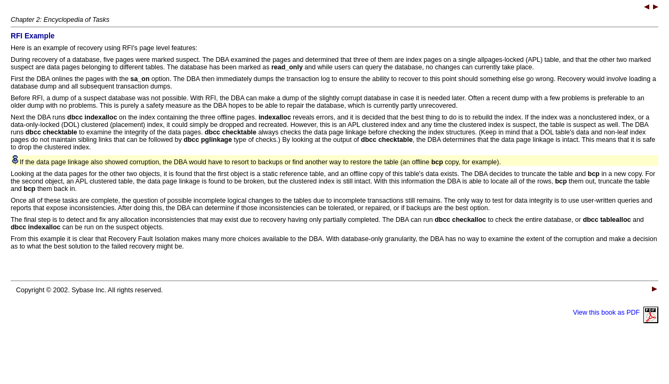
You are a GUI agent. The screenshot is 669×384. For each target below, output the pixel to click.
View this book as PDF (615, 312)
